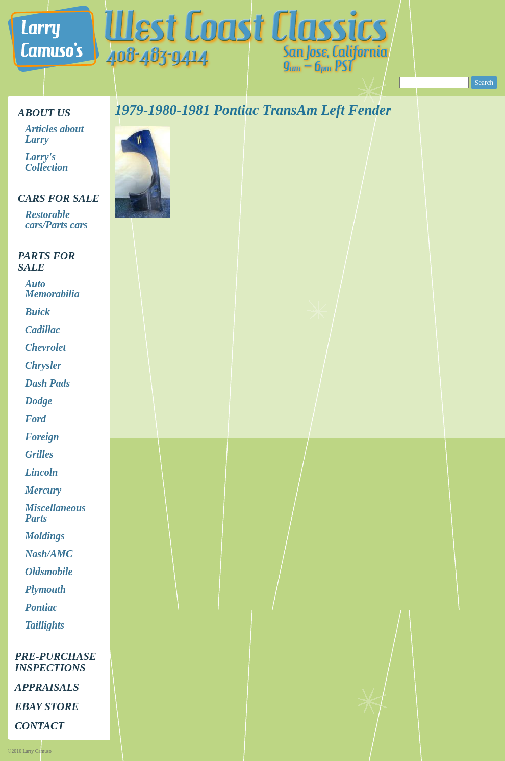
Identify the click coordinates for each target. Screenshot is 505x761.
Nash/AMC (48, 553)
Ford (35, 418)
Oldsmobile (48, 571)
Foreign (42, 436)
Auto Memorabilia (52, 289)
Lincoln (41, 472)
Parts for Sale (46, 262)
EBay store (47, 706)
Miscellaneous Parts (55, 513)
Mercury (43, 490)
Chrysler (43, 365)
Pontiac (41, 607)
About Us (44, 112)
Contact (39, 726)
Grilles (39, 454)
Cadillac (42, 329)
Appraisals (47, 687)
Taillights (44, 625)
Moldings (45, 535)
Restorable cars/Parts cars (56, 219)
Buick (37, 311)
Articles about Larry (54, 134)
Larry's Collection (46, 162)
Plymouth (45, 589)
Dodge (38, 400)
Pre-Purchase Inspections (55, 662)
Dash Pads (47, 383)
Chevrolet (45, 347)
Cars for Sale (58, 198)
